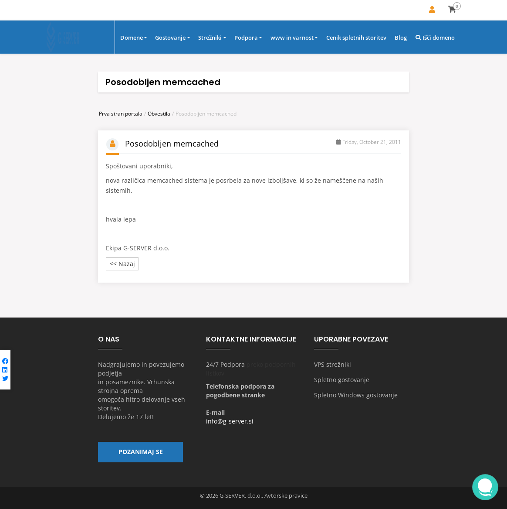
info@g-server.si (230, 421)
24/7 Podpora (225, 365)
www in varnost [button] (292, 38)
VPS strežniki (332, 365)
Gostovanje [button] (170, 38)
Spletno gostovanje (341, 380)
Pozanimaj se (140, 452)
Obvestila (159, 113)
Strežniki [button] (210, 38)
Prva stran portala (120, 113)
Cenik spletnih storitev (356, 38)
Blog (401, 38)
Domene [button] (131, 38)
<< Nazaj (122, 264)
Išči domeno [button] (435, 38)
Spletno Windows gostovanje (356, 395)
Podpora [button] (246, 38)
